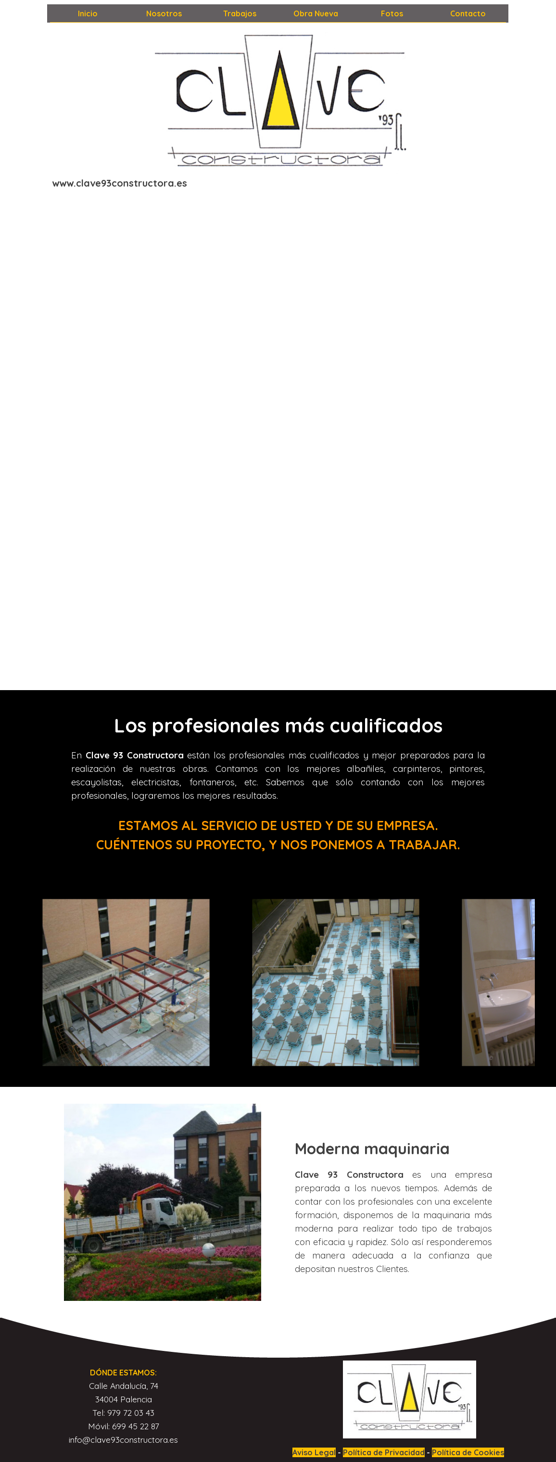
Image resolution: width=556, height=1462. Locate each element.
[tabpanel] (124, 183)
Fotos (392, 13)
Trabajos (239, 13)
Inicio (88, 13)
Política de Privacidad (384, 1452)
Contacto (468, 13)
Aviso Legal (314, 1452)
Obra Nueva (315, 13)
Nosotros (164, 13)
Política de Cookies (468, 1452)
